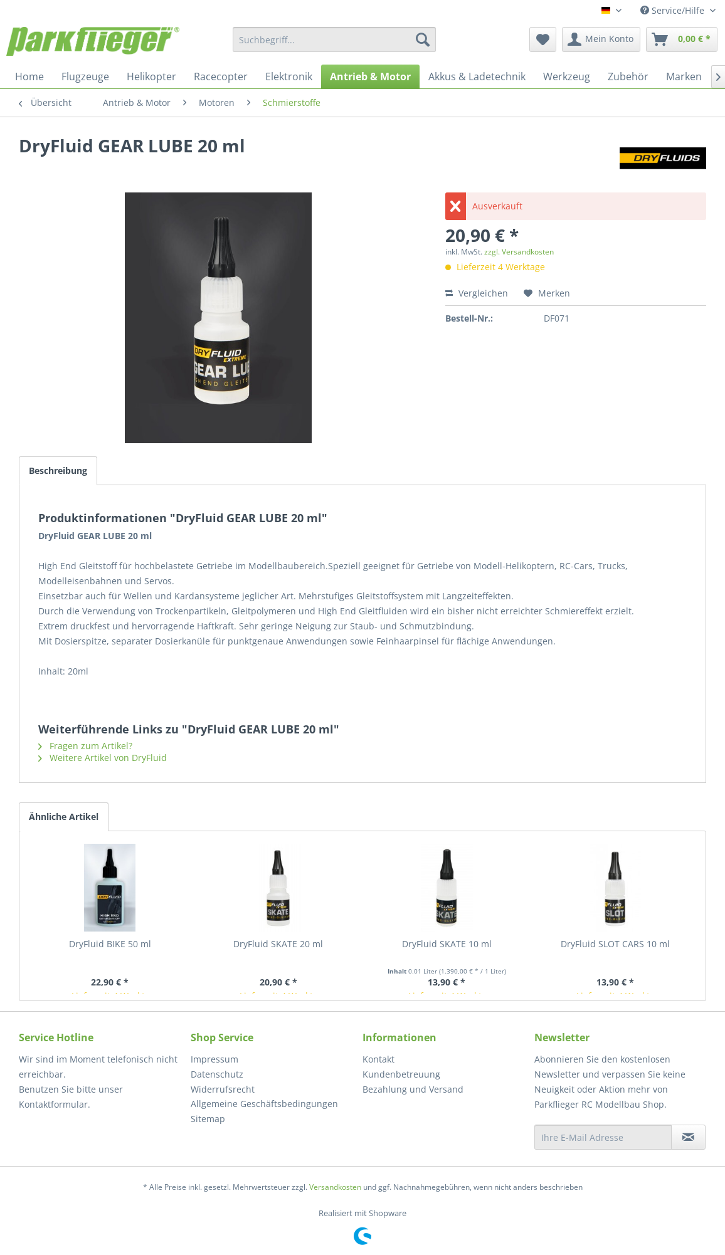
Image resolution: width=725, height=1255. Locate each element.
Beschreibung (58, 470)
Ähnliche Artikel (63, 816)
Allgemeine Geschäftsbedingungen (264, 1104)
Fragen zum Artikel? (85, 746)
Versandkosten (335, 1187)
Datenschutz (217, 1074)
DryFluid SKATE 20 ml (278, 944)
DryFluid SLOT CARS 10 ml (615, 944)
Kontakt (378, 1059)
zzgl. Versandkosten (519, 251)
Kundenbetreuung (401, 1074)
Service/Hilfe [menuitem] (673, 10)
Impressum (214, 1059)
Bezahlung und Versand (412, 1089)
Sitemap (208, 1119)
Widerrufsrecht (223, 1089)
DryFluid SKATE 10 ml (447, 944)
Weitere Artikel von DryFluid (102, 758)
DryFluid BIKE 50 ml (110, 944)
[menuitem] (334, 39)
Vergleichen (476, 293)
